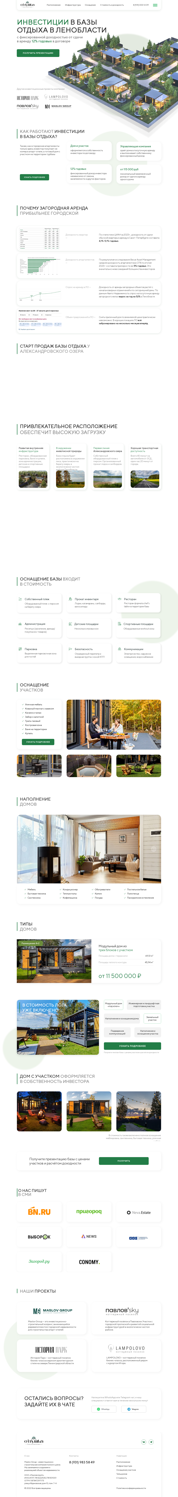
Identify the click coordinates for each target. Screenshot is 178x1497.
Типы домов (121, 1474)
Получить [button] (124, 1161)
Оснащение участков (126, 1470)
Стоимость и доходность (112, 5)
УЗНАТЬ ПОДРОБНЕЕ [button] (34, 177)
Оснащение (90, 5)
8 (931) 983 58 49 (82, 1462)
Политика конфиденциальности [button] (131, 1488)
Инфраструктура (73, 5)
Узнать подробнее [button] (132, 1046)
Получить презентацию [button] (38, 53)
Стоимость (121, 1478)
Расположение (54, 5)
